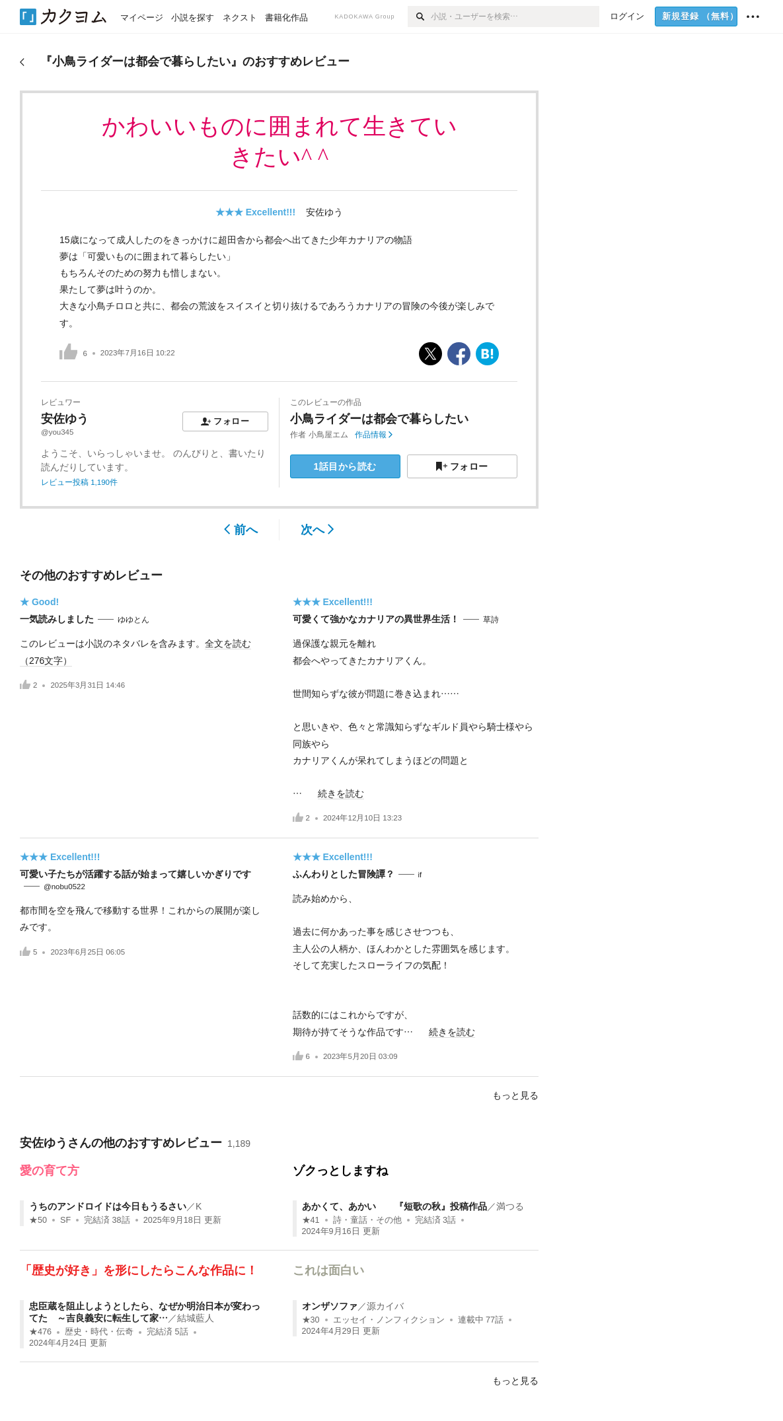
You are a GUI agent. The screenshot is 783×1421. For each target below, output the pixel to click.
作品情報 (373, 435)
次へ (317, 529)
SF (65, 1220)
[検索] (419, 16)
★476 (40, 1331)
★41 (311, 1220)
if (420, 875)
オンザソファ (329, 1306)
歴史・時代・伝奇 (99, 1331)
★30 (311, 1320)
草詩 (491, 620)
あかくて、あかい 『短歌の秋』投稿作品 (394, 1206)
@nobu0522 (64, 887)
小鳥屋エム (328, 435)
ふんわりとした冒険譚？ (343, 874)
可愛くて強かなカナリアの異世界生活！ (376, 619)
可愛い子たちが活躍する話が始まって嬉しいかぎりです (135, 874)
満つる (510, 1206)
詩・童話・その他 (367, 1220)
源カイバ (385, 1306)
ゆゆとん (133, 620)
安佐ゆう (324, 212)
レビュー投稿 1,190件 (79, 482)
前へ (241, 529)
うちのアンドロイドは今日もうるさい (107, 1206)
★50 (38, 1220)
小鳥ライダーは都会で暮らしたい (379, 418)
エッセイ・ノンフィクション (389, 1320)
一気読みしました (57, 619)
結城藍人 (195, 1318)
